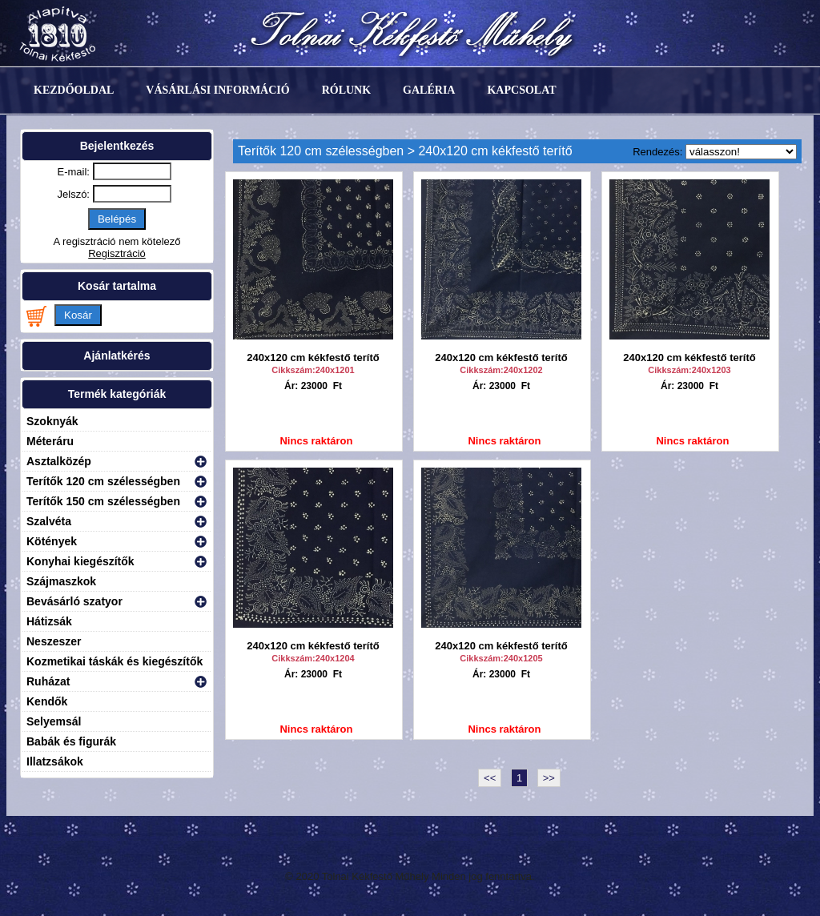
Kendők (46, 701)
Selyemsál (54, 721)
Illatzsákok (54, 761)
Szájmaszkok (61, 581)
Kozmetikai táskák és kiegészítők (114, 661)
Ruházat (48, 681)
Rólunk (346, 90)
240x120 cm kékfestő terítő (313, 358)
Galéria (429, 90)
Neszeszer (54, 641)
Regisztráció (117, 253)
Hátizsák (49, 621)
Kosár (78, 315)
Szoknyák (52, 421)
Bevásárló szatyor (74, 601)
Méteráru (50, 441)
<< (490, 778)
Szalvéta (48, 521)
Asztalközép (58, 461)
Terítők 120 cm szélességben (103, 481)
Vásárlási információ (217, 90)
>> (549, 778)
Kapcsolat (521, 90)
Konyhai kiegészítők (80, 561)
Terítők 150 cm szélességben (103, 501)
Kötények (51, 541)
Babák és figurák (71, 741)
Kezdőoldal (74, 90)
